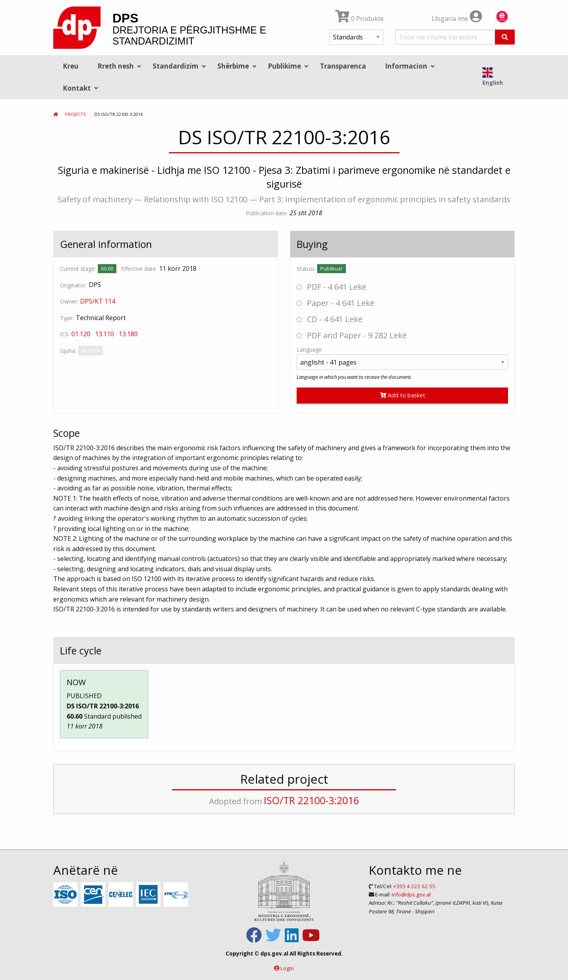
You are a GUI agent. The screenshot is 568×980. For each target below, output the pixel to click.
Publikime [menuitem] (284, 66)
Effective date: (139, 268)
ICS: (64, 334)
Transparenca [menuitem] (343, 66)
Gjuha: (68, 350)
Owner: (69, 301)
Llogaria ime (457, 18)
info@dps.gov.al (411, 894)
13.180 (128, 334)
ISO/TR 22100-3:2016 (311, 800)
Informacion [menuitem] (406, 66)
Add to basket (402, 395)
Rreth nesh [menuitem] (115, 66)
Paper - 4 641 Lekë (335, 303)
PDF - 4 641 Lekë (331, 286)
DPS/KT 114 (97, 301)
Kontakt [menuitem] (77, 88)
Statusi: (306, 268)
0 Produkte (359, 18)
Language (309, 349)
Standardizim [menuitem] (175, 66)
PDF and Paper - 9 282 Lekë (352, 335)
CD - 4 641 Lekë (329, 319)
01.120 (80, 334)
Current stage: (78, 268)
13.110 (104, 334)
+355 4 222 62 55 (414, 886)
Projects (75, 114)
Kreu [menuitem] (70, 66)
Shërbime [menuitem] (233, 66)
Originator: (73, 285)
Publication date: (267, 213)
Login (287, 968)
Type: (67, 318)
